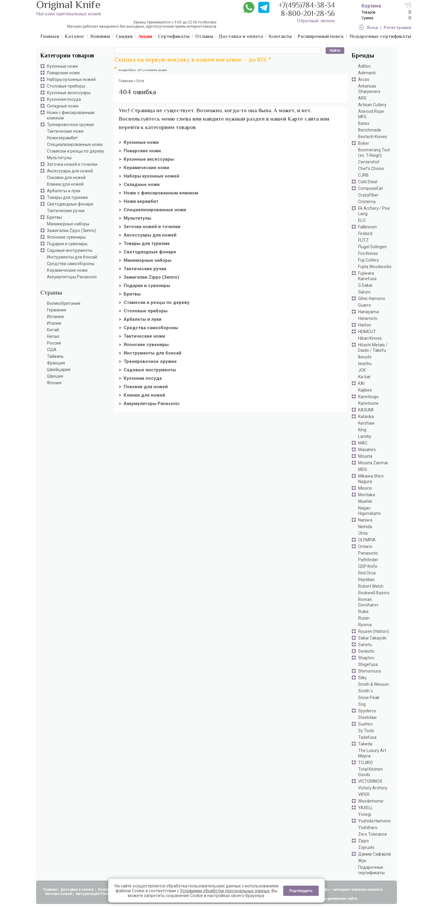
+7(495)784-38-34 (306, 5)
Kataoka (366, 416)
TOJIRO (365, 762)
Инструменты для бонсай (72, 257)
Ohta (362, 533)
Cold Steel (367, 181)
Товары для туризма (67, 197)
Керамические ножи (67, 270)
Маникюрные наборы (68, 223)
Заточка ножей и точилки (72, 164)
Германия (56, 310)
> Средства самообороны (148, 327)
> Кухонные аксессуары (146, 159)
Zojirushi (366, 847)
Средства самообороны (70, 263)
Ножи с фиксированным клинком (70, 115)
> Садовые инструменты (147, 370)
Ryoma (365, 624)
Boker (363, 143)
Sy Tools (366, 730)
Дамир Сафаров (374, 854)
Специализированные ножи (75, 144)
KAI (361, 383)
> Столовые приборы (143, 311)
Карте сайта (303, 119)
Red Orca (367, 573)
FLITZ (363, 240)
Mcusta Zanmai (373, 462)
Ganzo (364, 291)
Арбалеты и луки (63, 190)
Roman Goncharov (368, 602)
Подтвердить (301, 891)
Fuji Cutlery (368, 260)
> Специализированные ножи (152, 209)
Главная (50, 889)
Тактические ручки (65, 210)
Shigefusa (368, 664)
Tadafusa (367, 737)
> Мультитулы (135, 218)
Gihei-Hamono (371, 298)
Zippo (363, 840)
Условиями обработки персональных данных (225, 890)
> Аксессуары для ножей (148, 235)
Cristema (367, 201)
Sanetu (365, 644)
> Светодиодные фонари (147, 252)
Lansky (364, 436)
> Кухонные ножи (139, 142)
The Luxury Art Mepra (372, 753)
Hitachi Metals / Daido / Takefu (373, 347)
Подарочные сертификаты (371, 870)
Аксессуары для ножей (70, 171)
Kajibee (365, 390)
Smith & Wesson (373, 684)
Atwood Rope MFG (371, 114)
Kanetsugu (368, 396)
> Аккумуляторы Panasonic (149, 403)
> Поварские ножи (140, 150)
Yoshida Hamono (374, 821)
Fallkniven (367, 226)
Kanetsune (368, 403)
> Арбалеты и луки (140, 319)
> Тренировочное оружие (148, 361)
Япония (54, 382)
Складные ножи (62, 106)
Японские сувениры (66, 237)
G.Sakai (365, 285)
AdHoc (364, 66)
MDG (362, 469)
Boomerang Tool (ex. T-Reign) (374, 152)
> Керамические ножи (144, 167)
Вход (372, 27)
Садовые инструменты (69, 250)
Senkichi (366, 651)
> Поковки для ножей (143, 386)
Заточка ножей (58, 894)
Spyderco (367, 710)
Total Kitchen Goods (370, 772)
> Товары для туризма (144, 243)
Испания (55, 316)
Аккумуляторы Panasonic (72, 276)
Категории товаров (67, 56)
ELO (362, 220)
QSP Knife (367, 566)
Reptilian (366, 579)
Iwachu (365, 363)
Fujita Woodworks (375, 266)
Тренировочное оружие (70, 124)
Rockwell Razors (373, 592)
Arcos (363, 79)
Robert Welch (370, 586)
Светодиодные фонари (70, 204)
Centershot (368, 161)
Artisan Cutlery (372, 104)
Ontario (365, 546)
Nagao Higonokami (369, 511)
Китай (53, 329)
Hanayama (368, 311)
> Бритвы (130, 294)
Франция (56, 363)
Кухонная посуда (64, 99)
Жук (362, 860)
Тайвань (55, 356)
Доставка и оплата (77, 889)
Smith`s (365, 691)
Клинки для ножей (65, 184)
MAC (362, 443)
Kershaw (366, 423)
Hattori (364, 325)
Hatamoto (367, 318)
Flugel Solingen (372, 246)
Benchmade (369, 130)
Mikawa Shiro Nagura (371, 479)
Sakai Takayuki (372, 638)
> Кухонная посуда (140, 378)
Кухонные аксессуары (69, 92)
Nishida (365, 526)
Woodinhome (370, 801)
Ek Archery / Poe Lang (374, 211)
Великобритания (63, 303)
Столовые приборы (66, 86)
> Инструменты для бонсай (150, 353)
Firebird (365, 233)
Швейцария (58, 369)
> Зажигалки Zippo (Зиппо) (149, 277)
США (52, 349)
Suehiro (365, 724)
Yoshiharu (367, 827)
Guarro (364, 305)
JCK (362, 370)
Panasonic (368, 553)
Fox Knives (368, 253)
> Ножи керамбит (138, 201)
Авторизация (87, 894)
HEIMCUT (367, 331)
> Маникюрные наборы (145, 260)
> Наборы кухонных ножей (149, 176)
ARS (362, 98)
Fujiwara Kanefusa (367, 276)
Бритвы (54, 217)
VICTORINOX (370, 781)
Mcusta (365, 456)
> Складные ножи (139, 184)
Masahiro (367, 449)
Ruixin (364, 618)
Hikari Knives (370, 338)
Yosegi (364, 814)
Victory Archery (372, 787)
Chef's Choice (371, 168)
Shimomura (369, 671)
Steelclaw (367, 717)
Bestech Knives (372, 136)
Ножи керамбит (62, 137)
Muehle (365, 501)
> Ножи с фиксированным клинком (158, 193)
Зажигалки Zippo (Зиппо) (71, 230)
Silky (362, 677)
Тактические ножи (65, 131)
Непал (53, 336)
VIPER (364, 794)
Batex (363, 123)
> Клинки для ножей (142, 395)
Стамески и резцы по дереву (75, 151)
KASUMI (365, 409)
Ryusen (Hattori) (373, 631)
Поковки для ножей (66, 177)
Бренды (363, 56)
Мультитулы (59, 157)
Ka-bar (364, 376)
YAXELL (365, 807)
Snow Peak (368, 697)
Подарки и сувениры (67, 243)
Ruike (363, 611)
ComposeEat (370, 188)
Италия (54, 323)
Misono (365, 488)
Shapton (366, 657)
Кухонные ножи (62, 66)
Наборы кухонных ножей (71, 79)
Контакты (107, 889)
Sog (362, 704)
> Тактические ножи (142, 336)
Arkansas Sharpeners (369, 89)
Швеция (55, 376)
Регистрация (397, 27)
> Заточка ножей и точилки (149, 226)
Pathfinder (368, 559)
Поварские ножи (63, 72)
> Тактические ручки (142, 268)
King (362, 429)
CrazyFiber (368, 195)
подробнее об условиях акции (142, 70)
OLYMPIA (367, 539)
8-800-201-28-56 (308, 14)
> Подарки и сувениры (144, 285)
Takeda (365, 743)
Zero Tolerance (372, 834)
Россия (54, 343)
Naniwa (365, 520)
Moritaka (366, 494)
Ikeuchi (364, 356)
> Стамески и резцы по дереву (154, 302)
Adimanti (367, 72)
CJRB (363, 175)
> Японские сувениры (144, 344)
